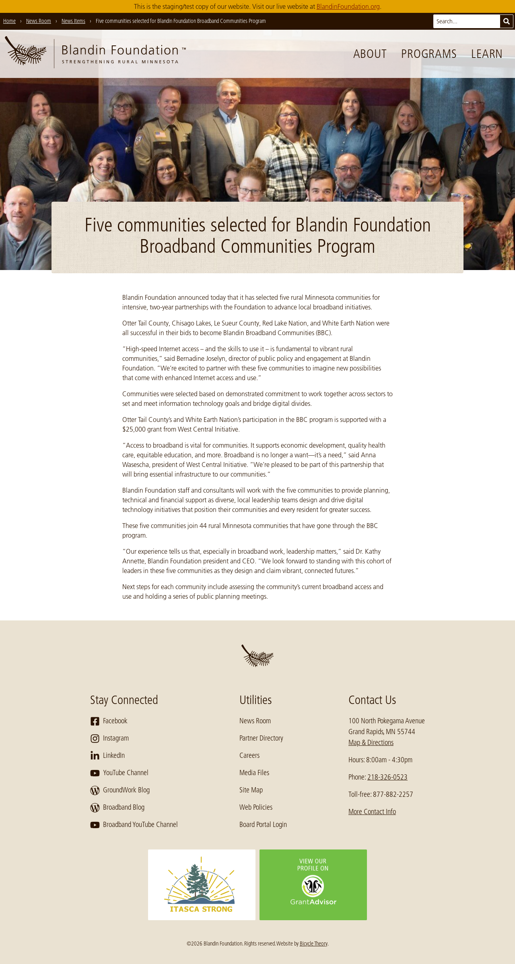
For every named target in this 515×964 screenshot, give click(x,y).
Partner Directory (261, 738)
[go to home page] (95, 54)
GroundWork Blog (120, 790)
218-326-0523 (387, 777)
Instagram (109, 738)
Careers (249, 755)
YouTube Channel (119, 773)
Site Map (251, 790)
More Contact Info (372, 811)
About (370, 54)
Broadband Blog (117, 808)
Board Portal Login (263, 824)
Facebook (109, 721)
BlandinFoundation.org (348, 6)
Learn (487, 54)
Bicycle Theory (314, 943)
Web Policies (255, 807)
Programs (429, 54)
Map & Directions (370, 742)
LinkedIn (107, 756)
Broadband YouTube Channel (134, 825)
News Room (255, 720)
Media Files (254, 772)
